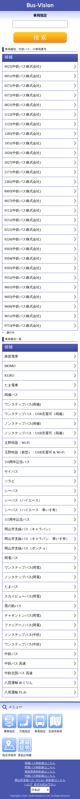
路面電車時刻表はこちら (40, 771)
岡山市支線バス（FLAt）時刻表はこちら (40, 780)
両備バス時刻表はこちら (40, 763)
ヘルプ (28, 784)
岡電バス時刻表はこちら (40, 767)
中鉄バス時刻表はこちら (40, 775)
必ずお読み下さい (45, 784)
